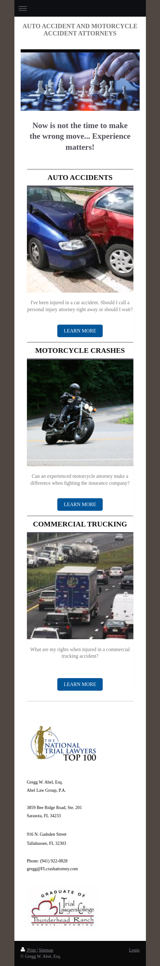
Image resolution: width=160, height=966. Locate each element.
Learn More (80, 504)
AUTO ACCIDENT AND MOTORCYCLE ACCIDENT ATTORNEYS (80, 30)
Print (29, 950)
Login (134, 950)
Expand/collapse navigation (80, 8)
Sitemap (46, 950)
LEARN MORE (80, 330)
